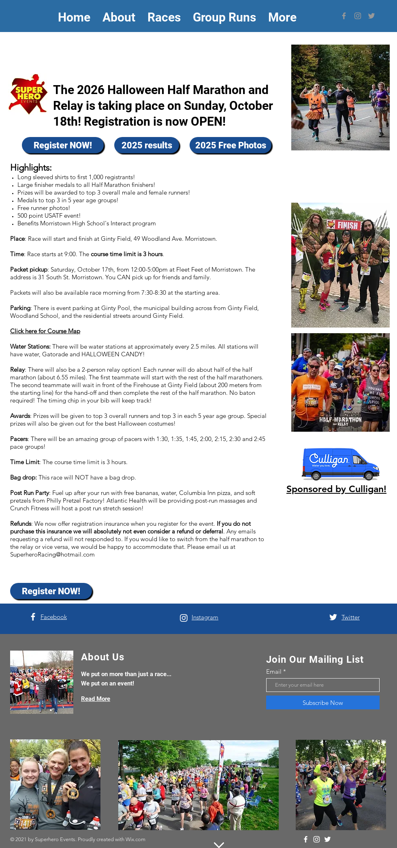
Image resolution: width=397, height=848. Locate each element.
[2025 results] (146, 145)
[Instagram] (357, 15)
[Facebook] (343, 15)
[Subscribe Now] (323, 702)
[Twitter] (371, 15)
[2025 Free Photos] (230, 145)
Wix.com (135, 839)
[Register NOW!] (63, 145)
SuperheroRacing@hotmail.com (52, 554)
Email (274, 671)
